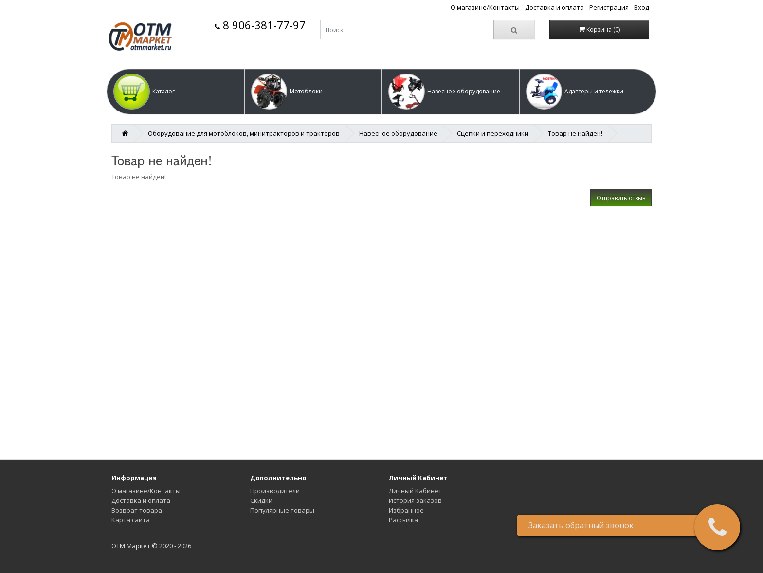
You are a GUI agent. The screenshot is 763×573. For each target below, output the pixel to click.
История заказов (415, 500)
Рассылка (403, 520)
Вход (641, 7)
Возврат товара (136, 510)
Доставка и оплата (554, 7)
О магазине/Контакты (485, 7)
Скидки (261, 500)
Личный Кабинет (415, 490)
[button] (175, 91)
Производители (275, 490)
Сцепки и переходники (492, 133)
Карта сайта (130, 520)
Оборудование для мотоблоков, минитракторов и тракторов (244, 133)
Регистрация (609, 7)
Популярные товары (282, 510)
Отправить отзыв (621, 198)
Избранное (406, 510)
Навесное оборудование (398, 133)
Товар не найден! (575, 133)
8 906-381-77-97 (260, 25)
